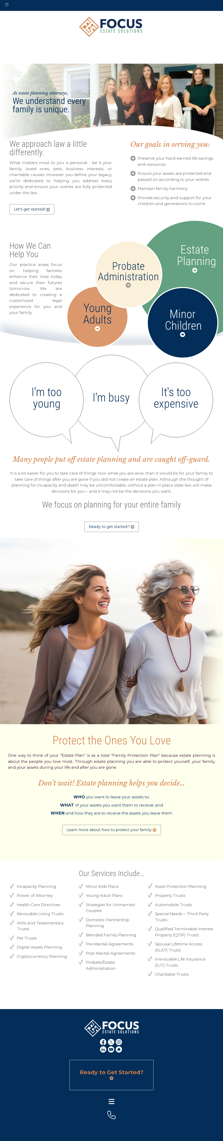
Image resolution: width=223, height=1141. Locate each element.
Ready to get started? (111, 526)
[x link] (111, 1042)
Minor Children (183, 320)
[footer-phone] (111, 1115)
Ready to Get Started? (111, 1075)
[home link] (119, 1050)
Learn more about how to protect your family (111, 830)
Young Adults (97, 313)
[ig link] (119, 1042)
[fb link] (103, 1042)
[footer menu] (111, 1101)
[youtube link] (111, 1050)
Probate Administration (128, 271)
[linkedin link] (103, 1050)
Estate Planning (195, 255)
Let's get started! (32, 209)
